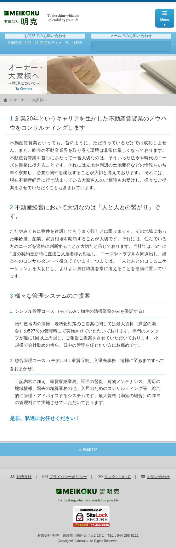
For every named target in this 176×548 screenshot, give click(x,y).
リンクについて (117, 477)
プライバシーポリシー (68, 477)
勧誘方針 (23, 477)
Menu (164, 15)
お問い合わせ (131, 46)
